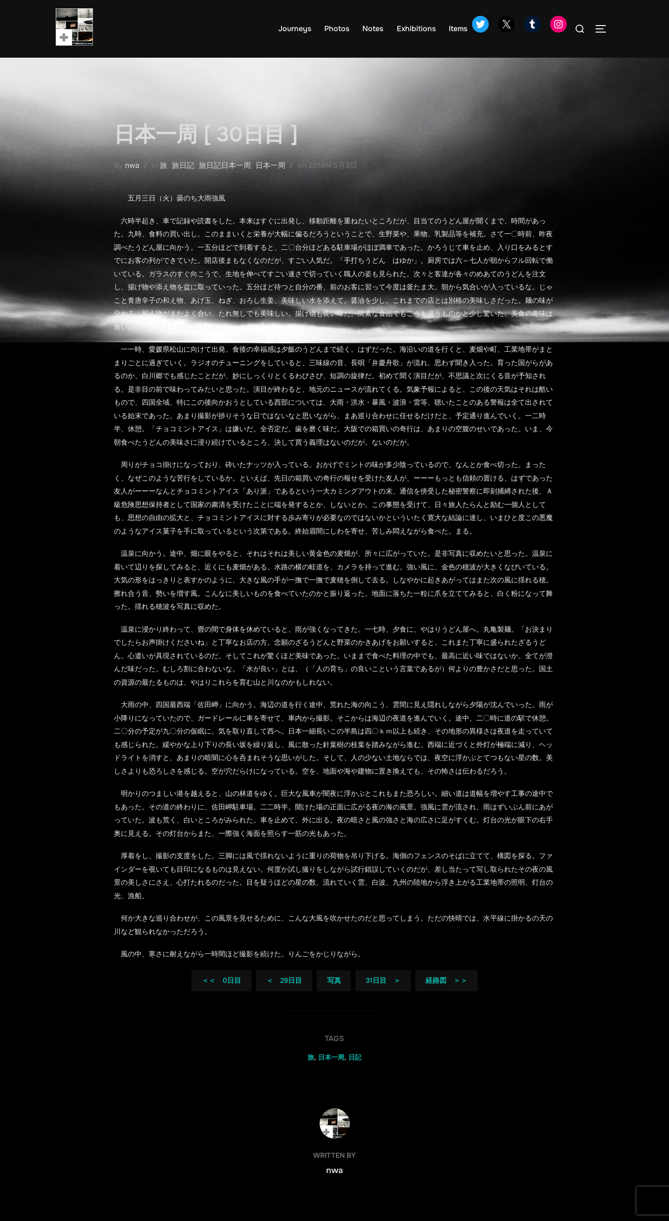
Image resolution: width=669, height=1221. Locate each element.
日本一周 (270, 180)
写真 (334, 995)
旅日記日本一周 (225, 180)
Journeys (294, 28)
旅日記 (183, 180)
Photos (336, 28)
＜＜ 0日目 (221, 995)
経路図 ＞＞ (446, 995)
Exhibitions (416, 28)
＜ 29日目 (284, 995)
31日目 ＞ (383, 995)
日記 (354, 1072)
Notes (373, 28)
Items (458, 28)
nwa (132, 180)
